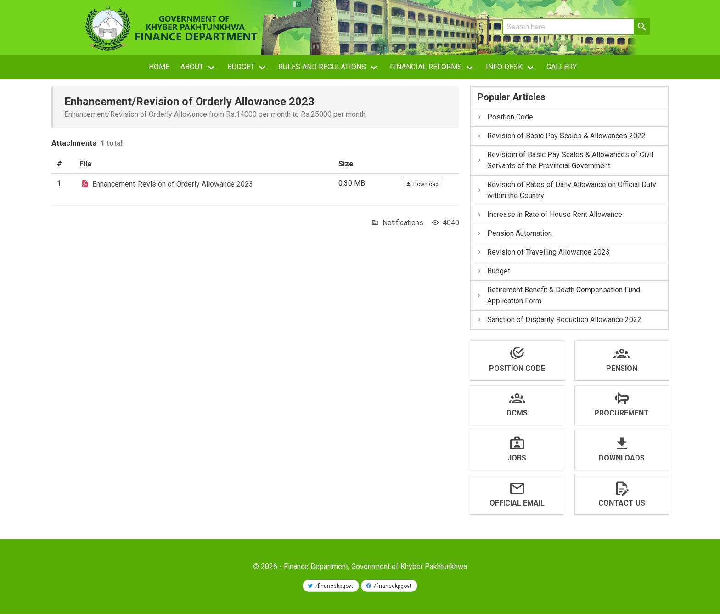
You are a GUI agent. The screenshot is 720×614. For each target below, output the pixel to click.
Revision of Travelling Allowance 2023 (543, 252)
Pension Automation (514, 233)
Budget (493, 271)
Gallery (561, 67)
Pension (621, 368)
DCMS (517, 413)
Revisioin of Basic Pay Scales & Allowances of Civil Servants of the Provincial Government (565, 160)
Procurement (621, 413)
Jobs (516, 458)
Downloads (622, 458)
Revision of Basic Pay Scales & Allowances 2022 (561, 135)
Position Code (505, 117)
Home (159, 67)
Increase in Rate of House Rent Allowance (549, 214)
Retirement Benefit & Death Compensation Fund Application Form (558, 295)
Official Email (517, 503)
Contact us (621, 503)
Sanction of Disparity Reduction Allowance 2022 (559, 319)
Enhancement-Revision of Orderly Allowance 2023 (172, 184)
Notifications (402, 222)
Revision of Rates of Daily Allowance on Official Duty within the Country (566, 190)
